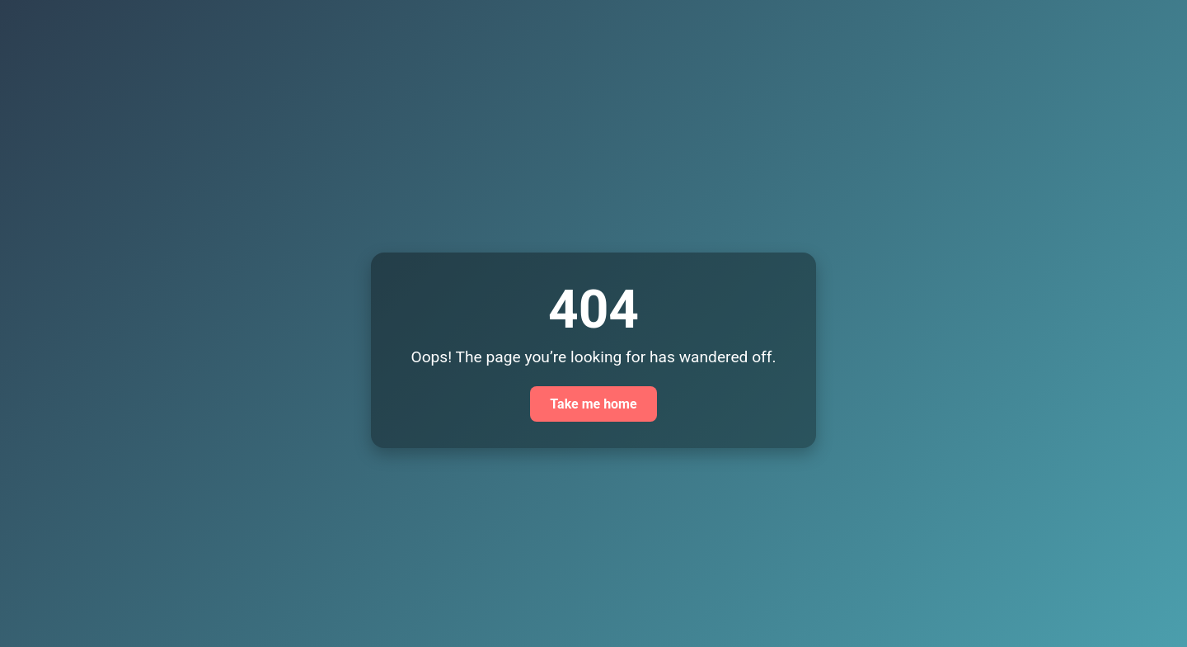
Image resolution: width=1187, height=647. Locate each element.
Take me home (593, 404)
